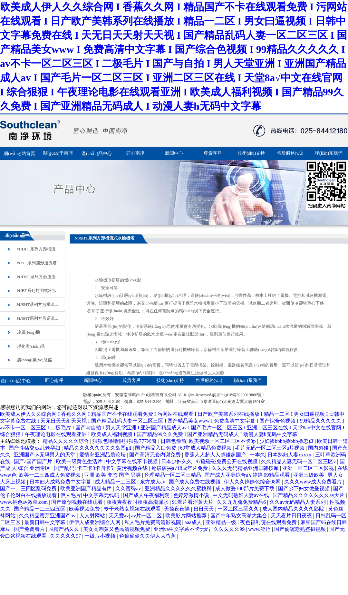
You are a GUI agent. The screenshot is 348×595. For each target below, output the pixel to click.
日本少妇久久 (177, 461)
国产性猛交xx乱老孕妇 (35, 448)
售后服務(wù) (290, 153)
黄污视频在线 (133, 468)
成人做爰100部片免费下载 (245, 488)
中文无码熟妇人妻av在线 (241, 495)
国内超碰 (319, 448)
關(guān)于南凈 (58, 153)
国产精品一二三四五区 (40, 509)
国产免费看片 (30, 529)
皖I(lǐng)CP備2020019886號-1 (238, 397)
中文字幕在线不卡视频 (132, 461)
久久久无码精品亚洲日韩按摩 (246, 468)
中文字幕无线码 (102, 495)
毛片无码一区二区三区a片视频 (270, 448)
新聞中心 (174, 153)
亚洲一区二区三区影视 (308, 468)
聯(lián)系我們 (329, 153)
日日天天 (204, 509)
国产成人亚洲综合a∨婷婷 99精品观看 (248, 475)
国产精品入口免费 (156, 448)
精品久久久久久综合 (66, 441)
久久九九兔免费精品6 (242, 502)
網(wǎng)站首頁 (19, 153)
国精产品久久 (64, 529)
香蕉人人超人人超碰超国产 (215, 454)
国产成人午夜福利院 (147, 495)
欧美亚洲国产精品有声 (86, 488)
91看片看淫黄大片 (193, 502)
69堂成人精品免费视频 (206, 448)
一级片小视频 (100, 536)
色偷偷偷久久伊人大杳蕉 (148, 536)
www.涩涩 (260, 529)
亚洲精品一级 (221, 522)
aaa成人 (194, 522)
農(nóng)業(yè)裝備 (34, 359)
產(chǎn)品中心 (97, 153)
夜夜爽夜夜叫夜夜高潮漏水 (138, 502)
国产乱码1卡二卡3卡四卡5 (84, 468)
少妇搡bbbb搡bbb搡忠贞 (287, 441)
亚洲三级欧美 (309, 475)
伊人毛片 (70, 495)
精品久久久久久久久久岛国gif (98, 448)
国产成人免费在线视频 (195, 481)
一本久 (257, 454)
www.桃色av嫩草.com (24, 502)
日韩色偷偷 (173, 441)
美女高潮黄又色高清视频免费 (117, 529)
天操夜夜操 (177, 509)
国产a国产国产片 (33, 461)
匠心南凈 (135, 153)
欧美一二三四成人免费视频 (50, 475)
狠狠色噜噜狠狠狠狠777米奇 (125, 441)
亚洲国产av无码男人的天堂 (45, 454)
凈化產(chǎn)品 (31, 346)
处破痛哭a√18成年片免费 (180, 468)
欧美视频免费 (85, 509)
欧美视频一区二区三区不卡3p (223, 441)
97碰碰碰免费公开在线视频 (227, 461)
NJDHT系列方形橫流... (38, 249)
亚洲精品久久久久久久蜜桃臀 (179, 488)
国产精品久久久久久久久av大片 (309, 495)
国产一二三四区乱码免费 (29, 488)
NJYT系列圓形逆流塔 (37, 262)
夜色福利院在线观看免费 (269, 522)
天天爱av (119, 515)
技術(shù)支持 (251, 153)
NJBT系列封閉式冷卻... (38, 290)
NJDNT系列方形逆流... (38, 276)
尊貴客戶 (213, 153)
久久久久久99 (230, 529)
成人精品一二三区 (116, 481)
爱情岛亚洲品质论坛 (103, 454)
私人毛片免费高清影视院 (153, 522)
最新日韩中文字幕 (45, 522)
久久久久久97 (66, 536)
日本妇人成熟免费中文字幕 (60, 481)
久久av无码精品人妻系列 (298, 502)
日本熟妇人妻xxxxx (290, 454)
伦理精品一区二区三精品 (173, 475)
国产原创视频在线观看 (77, 502)
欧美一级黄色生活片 (80, 461)
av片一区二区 (147, 515)
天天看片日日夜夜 (292, 515)
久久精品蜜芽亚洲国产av (48, 515)
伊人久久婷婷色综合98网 (253, 481)
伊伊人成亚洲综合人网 (95, 522)
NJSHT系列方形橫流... (37, 304)
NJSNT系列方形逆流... (37, 318)
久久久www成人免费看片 (313, 481)
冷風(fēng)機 (28, 332)
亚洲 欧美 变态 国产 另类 (113, 475)
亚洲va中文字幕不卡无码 (182, 529)
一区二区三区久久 (239, 509)
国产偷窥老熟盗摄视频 (300, 529)
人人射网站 (92, 515)
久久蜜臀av (128, 488)
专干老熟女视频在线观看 (133, 509)
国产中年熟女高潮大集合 (239, 515)
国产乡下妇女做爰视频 (304, 488)
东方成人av (153, 481)
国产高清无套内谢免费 (155, 454)
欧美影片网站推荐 (186, 515)
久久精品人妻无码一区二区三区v (299, 461)
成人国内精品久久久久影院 (293, 509)
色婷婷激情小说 (191, 495)
